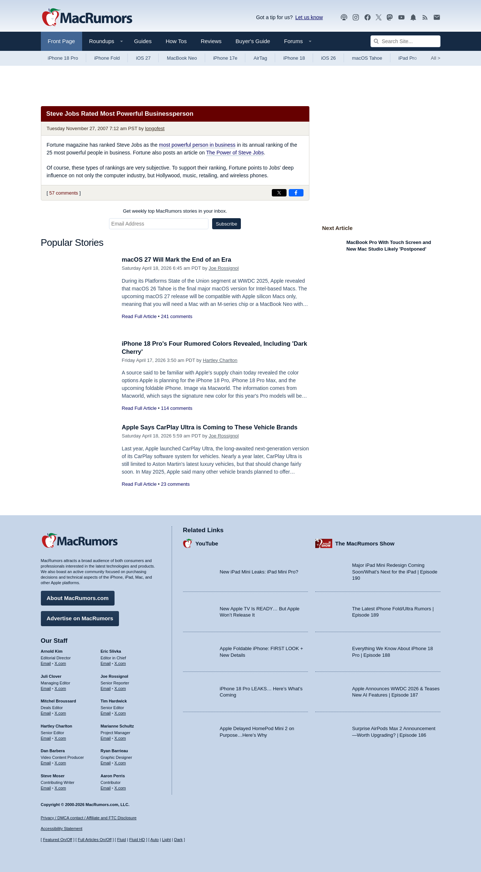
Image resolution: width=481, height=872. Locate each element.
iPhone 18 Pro (63, 58)
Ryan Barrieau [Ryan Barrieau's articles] (114, 750)
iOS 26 (328, 58)
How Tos (176, 41)
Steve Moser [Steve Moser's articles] (53, 775)
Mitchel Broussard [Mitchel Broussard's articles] (58, 700)
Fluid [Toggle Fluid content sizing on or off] (121, 840)
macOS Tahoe (367, 58)
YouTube (207, 543)
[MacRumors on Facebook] (367, 17)
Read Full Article (139, 316)
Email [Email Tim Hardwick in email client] (106, 713)
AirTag (260, 58)
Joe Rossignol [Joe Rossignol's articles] (114, 676)
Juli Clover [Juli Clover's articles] (51, 676)
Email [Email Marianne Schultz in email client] (106, 737)
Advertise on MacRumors (80, 618)
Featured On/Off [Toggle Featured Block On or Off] (57, 840)
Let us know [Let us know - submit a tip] (309, 17)
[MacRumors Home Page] (87, 18)
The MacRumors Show (364, 543)
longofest (155, 128)
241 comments (176, 316)
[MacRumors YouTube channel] (401, 17)
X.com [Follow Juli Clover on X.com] (60, 688)
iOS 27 (143, 58)
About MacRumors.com (78, 597)
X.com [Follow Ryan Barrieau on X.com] (120, 762)
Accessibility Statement (61, 829)
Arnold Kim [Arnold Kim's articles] (52, 651)
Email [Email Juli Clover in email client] (46, 688)
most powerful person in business (197, 145)
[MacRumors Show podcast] (344, 17)
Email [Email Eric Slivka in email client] (106, 663)
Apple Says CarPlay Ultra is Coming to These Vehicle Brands (212, 427)
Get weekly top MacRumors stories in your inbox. (175, 211)
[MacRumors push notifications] (413, 17)
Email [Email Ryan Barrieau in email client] (106, 762)
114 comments (176, 408)
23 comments (175, 484)
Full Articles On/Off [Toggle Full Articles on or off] (95, 840)
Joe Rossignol (224, 268)
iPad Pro (408, 58)
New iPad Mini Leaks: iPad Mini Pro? (259, 571)
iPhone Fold (107, 58)
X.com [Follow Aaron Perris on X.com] (120, 787)
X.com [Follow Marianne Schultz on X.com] (120, 737)
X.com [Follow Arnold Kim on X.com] (60, 663)
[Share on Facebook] (296, 192)
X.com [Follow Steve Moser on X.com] (60, 787)
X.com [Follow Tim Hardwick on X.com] (120, 713)
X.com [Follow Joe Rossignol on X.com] (120, 688)
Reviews (211, 41)
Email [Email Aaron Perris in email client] (106, 787)
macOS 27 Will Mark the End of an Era (178, 259)
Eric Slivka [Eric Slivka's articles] (111, 651)
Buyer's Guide (253, 41)
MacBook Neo (182, 58)
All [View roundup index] (435, 58)
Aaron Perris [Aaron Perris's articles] (113, 775)
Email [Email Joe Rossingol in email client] (106, 688)
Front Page (61, 41)
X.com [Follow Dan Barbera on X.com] (60, 762)
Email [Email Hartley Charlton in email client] (46, 737)
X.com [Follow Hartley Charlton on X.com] (60, 737)
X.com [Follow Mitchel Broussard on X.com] (60, 713)
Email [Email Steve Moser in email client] (46, 787)
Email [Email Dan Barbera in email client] (46, 762)
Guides (143, 41)
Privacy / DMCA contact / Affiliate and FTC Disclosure (89, 818)
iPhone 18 (294, 58)
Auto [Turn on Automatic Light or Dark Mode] (154, 840)
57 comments (63, 193)
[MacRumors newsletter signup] (436, 17)
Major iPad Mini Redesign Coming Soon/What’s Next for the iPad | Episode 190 (395, 571)
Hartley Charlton (220, 360)
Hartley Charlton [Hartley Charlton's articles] (57, 725)
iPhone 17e (225, 58)
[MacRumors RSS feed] (425, 17)
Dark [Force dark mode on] (178, 840)
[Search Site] (405, 41)
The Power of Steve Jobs (235, 153)
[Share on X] (279, 192)
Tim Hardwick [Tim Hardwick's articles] (114, 700)
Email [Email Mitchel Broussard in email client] (46, 713)
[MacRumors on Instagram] (355, 17)
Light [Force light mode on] (166, 840)
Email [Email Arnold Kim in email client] (46, 663)
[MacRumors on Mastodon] (389, 17)
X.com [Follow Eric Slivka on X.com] (120, 663)
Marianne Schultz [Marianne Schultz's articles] (117, 725)
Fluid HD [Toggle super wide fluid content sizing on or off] (137, 840)
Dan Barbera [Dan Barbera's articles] (53, 750)
